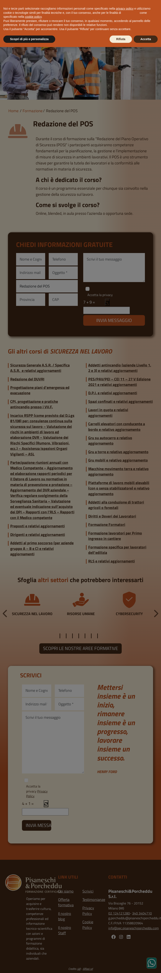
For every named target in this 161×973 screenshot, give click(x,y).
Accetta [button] (145, 39)
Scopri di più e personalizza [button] (29, 39)
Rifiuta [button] (120, 39)
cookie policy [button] (33, 16)
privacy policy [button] (125, 8)
